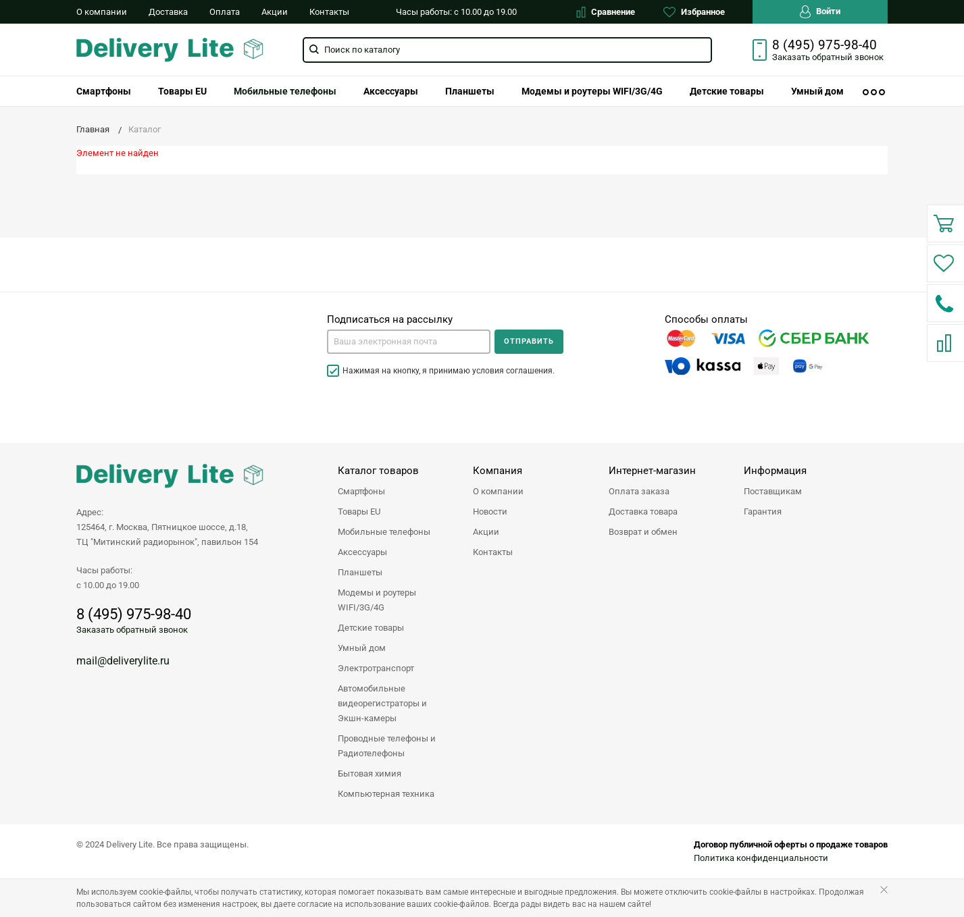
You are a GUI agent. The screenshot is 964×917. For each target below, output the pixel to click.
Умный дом (817, 91)
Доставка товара (643, 511)
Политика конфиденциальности (761, 858)
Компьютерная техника (386, 794)
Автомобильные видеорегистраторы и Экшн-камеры (382, 703)
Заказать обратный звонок (132, 630)
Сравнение (605, 12)
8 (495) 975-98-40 (824, 45)
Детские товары (727, 91)
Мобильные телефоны (285, 91)
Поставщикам (773, 491)
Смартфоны (103, 91)
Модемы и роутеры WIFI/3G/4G (592, 91)
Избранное (694, 12)
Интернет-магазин (652, 471)
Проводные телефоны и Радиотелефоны (387, 745)
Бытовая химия (369, 773)
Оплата (224, 12)
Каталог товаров (378, 471)
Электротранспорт (376, 668)
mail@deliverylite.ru (123, 660)
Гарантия (763, 511)
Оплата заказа (639, 491)
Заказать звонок (828, 57)
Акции (274, 12)
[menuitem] (104, 91)
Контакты (329, 12)
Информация (775, 471)
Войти (820, 11)
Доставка (168, 12)
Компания (497, 471)
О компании (101, 12)
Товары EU (182, 91)
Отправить (529, 341)
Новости (490, 511)
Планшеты (469, 91)
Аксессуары (390, 91)
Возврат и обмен (643, 532)
